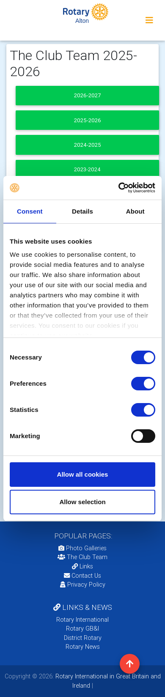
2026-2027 (87, 95)
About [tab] (135, 211)
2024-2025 (87, 144)
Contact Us (82, 575)
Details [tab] (82, 211)
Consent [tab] (30, 211)
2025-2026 (87, 120)
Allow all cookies (82, 474)
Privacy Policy (82, 584)
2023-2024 (87, 169)
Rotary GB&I (82, 628)
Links (82, 566)
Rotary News (83, 646)
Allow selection (82, 501)
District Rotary (83, 638)
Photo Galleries (82, 548)
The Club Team (82, 557)
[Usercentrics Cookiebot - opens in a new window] (118, 187)
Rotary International (82, 619)
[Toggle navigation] (149, 20)
